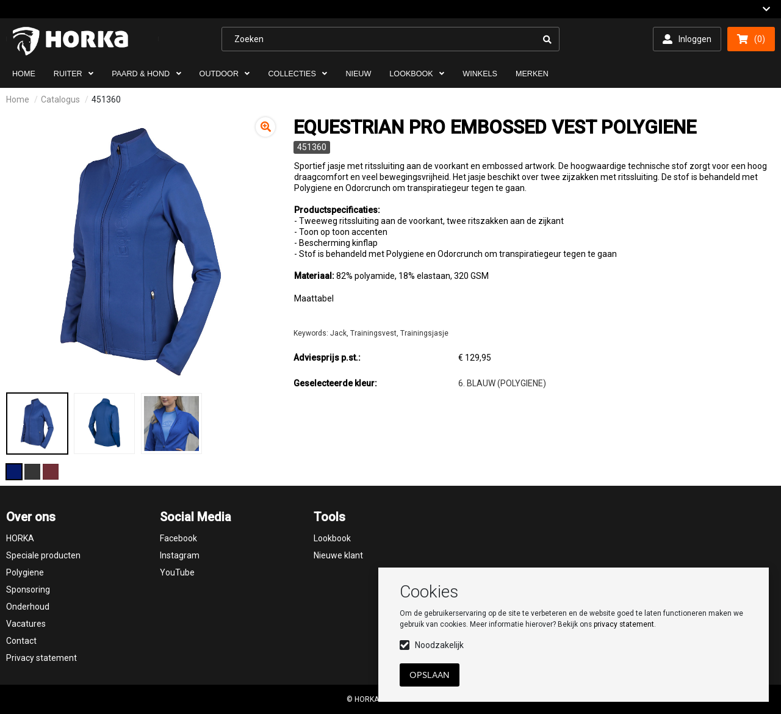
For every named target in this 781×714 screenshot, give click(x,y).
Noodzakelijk (439, 645)
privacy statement (624, 624)
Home (17, 99)
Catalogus (60, 99)
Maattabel (314, 298)
